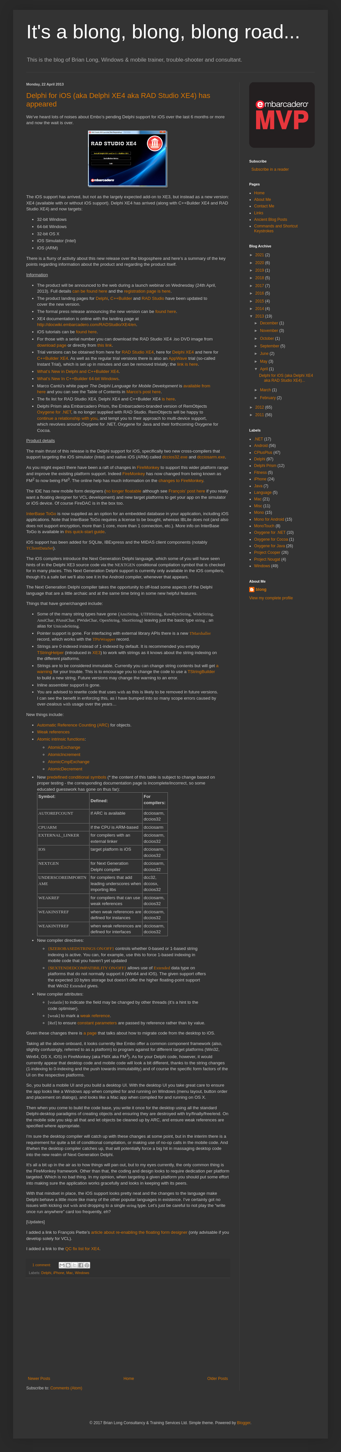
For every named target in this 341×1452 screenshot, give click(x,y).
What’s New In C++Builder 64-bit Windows (77, 378)
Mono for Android (269, 519)
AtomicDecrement (65, 768)
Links (258, 213)
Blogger (244, 1423)
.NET (258, 439)
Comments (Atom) (66, 1388)
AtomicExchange (64, 747)
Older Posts (217, 1378)
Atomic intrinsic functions (61, 739)
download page (51, 345)
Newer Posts (39, 1378)
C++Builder (121, 298)
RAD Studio (153, 298)
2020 (260, 263)
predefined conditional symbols (76, 777)
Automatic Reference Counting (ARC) (73, 725)
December (269, 323)
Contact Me (264, 206)
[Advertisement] (128, 1327)
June (265, 353)
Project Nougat (267, 559)
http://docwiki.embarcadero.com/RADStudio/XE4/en (86, 324)
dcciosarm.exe (211, 457)
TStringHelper (50, 652)
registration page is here (147, 291)
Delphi (102, 298)
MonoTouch (264, 526)
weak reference (95, 1015)
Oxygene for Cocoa (271, 539)
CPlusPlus (263, 452)
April (264, 369)
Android (261, 445)
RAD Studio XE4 (138, 352)
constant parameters (97, 1022)
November (269, 330)
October (267, 338)
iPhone (58, 1273)
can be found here (89, 291)
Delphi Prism (265, 465)
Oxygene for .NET (54, 412)
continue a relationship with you (67, 418)
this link (104, 345)
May (264, 361)
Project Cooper (267, 552)
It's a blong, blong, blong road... (163, 32)
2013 (260, 316)
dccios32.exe (175, 457)
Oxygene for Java (269, 546)
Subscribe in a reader (269, 169)
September (270, 346)
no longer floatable (124, 491)
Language (262, 492)
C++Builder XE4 (52, 358)
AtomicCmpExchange (69, 761)
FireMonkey (148, 467)
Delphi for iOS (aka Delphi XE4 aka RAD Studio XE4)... (286, 377)
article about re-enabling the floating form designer (139, 1232)
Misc (258, 506)
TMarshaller (200, 633)
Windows (82, 1273)
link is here (187, 364)
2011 (260, 415)
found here (165, 311)
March (266, 390)
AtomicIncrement (64, 754)
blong (261, 589)
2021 (260, 255)
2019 (260, 270)
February (268, 398)
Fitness (260, 472)
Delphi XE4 (183, 352)
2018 (260, 278)
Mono (259, 512)
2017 (260, 285)
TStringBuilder (201, 671)
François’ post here (187, 491)
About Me (262, 199)
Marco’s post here (144, 391)
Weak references (53, 731)
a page (89, 1033)
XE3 (96, 652)
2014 (260, 308)
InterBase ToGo (41, 513)
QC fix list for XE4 (82, 1248)
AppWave (178, 358)
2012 (260, 407)
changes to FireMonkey (180, 480)
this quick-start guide (85, 531)
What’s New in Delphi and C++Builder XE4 (78, 371)
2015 (260, 301)
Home (129, 1378)
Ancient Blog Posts (270, 219)
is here (168, 399)
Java (258, 486)
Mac (69, 1273)
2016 (260, 293)
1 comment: (42, 1265)
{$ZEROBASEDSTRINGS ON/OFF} (81, 948)
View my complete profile (271, 598)
